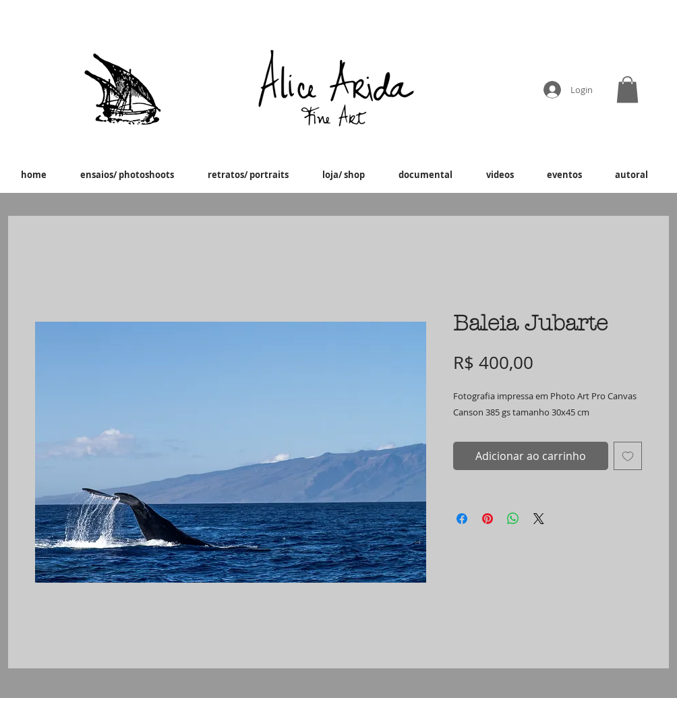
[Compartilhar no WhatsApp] (513, 519)
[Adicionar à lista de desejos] (628, 456)
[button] (627, 89)
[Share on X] (539, 519)
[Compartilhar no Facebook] (462, 519)
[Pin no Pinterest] (487, 519)
